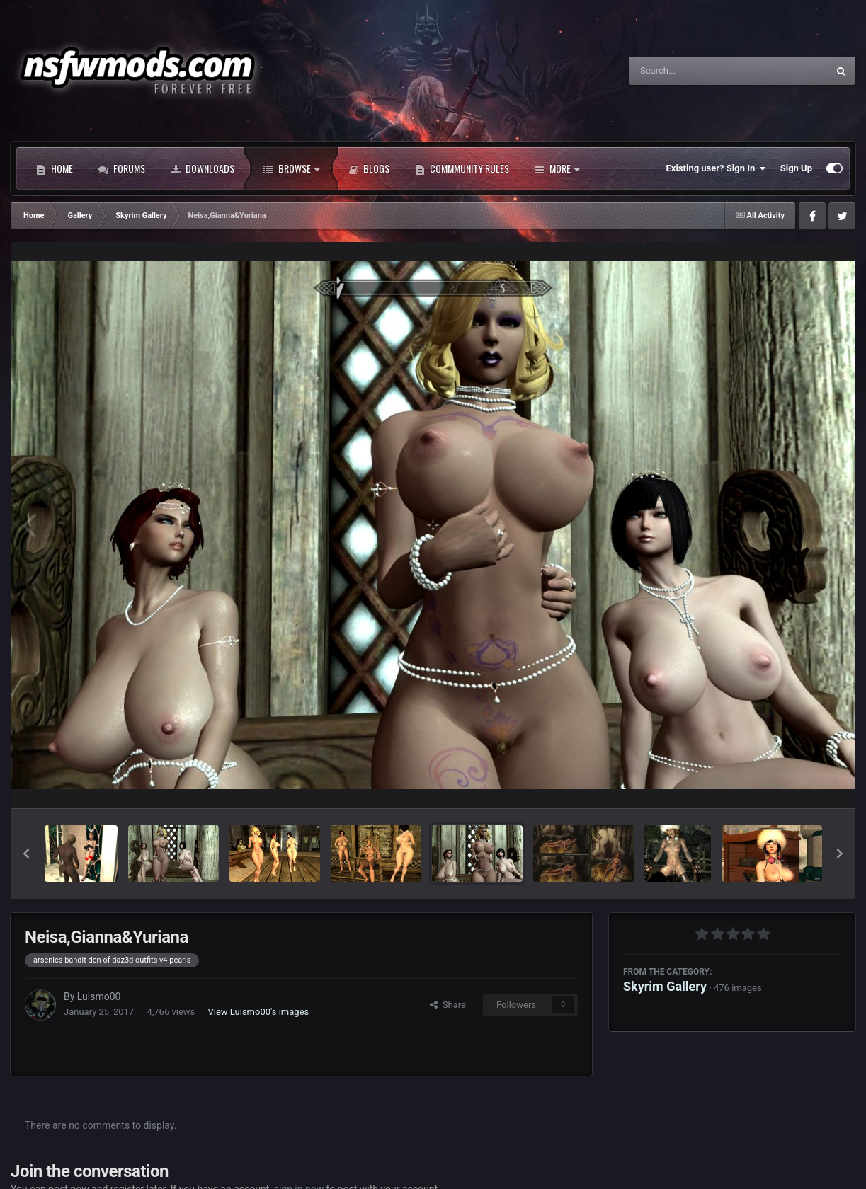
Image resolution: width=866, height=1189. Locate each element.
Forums (122, 168)
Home (54, 168)
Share (448, 1004)
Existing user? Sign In (716, 168)
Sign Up (796, 168)
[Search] (692, 71)
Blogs (369, 168)
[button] (26, 853)
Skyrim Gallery (665, 986)
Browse (291, 168)
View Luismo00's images (258, 1011)
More (557, 168)
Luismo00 (99, 996)
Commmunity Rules (462, 168)
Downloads (202, 168)
